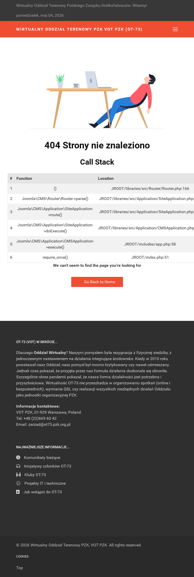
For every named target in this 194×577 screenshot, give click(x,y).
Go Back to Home (97, 281)
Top (19, 567)
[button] (175, 29)
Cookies (22, 556)
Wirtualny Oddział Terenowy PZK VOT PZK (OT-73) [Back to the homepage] (79, 29)
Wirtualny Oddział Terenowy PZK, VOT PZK (69, 545)
